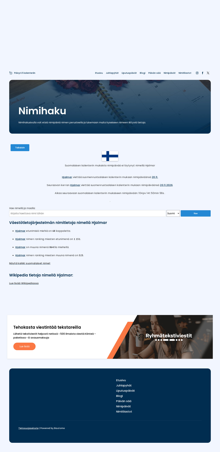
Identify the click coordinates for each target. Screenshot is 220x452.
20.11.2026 (166, 185)
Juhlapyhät (112, 72)
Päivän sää (154, 72)
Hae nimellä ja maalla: (22, 208)
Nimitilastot (185, 72)
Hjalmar (67, 177)
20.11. (155, 177)
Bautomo (59, 428)
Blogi (142, 72)
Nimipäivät (170, 72)
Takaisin (20, 147)
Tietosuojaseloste (28, 428)
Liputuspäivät (129, 72)
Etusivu (99, 72)
